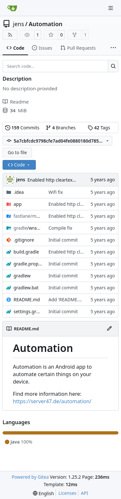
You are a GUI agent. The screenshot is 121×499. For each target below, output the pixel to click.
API (84, 493)
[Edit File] (109, 328)
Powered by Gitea (30, 477)
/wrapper (28, 228)
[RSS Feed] (10, 35)
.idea (19, 192)
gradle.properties (28, 264)
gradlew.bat (26, 287)
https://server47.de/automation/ (52, 401)
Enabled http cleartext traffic (57, 180)
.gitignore (24, 240)
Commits (22, 128)
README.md (27, 299)
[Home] (12, 8)
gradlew (22, 276)
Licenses (67, 493)
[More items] (113, 48)
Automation (46, 24)
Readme (16, 101)
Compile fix (60, 228)
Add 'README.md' (67, 299)
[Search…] (113, 66)
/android (28, 216)
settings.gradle (28, 311)
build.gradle (26, 252)
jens (18, 24)
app (18, 204)
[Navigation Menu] (111, 8)
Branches (61, 128)
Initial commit (63, 240)
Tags (99, 128)
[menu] (43, 493)
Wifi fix (55, 192)
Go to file (17, 152)
